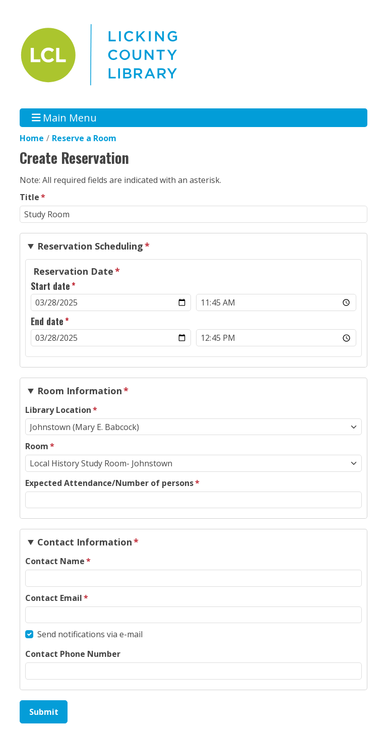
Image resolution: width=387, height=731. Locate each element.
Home (32, 138)
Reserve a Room (84, 138)
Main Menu (64, 118)
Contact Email (53, 597)
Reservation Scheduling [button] (90, 246)
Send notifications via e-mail (90, 634)
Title (29, 197)
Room (36, 446)
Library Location (58, 409)
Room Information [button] (79, 391)
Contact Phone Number (72, 653)
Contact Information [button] (84, 542)
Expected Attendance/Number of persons (109, 483)
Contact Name (55, 561)
